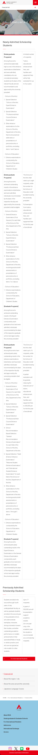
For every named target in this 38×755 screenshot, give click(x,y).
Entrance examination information (19, 752)
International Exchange (11, 728)
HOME (4, 697)
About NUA (7, 715)
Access (6, 732)
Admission (7, 725)
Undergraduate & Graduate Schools (16, 718)
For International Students (15, 697)
